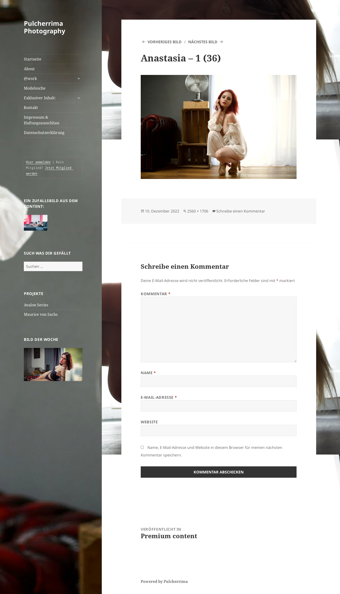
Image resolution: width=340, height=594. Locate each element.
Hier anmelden (38, 162)
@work (30, 78)
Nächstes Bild (202, 41)
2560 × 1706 (197, 211)
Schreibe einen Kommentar (240, 211)
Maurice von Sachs (41, 314)
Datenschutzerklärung (44, 132)
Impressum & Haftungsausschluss (41, 120)
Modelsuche (35, 88)
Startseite (32, 59)
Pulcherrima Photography (44, 27)
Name (148, 372)
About (29, 68)
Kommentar (155, 293)
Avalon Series (36, 305)
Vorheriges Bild (165, 41)
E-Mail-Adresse (159, 397)
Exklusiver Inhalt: (40, 97)
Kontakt (31, 107)
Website (149, 422)
